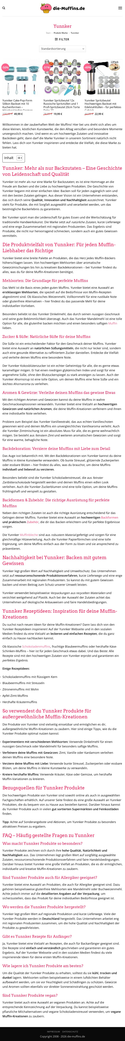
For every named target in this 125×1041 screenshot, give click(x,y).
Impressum (53, 1031)
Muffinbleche (29, 535)
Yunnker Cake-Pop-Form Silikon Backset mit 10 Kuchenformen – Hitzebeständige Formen (17, 105)
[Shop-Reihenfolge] (62, 49)
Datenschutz (70, 1031)
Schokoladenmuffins (36, 646)
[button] (3, 8)
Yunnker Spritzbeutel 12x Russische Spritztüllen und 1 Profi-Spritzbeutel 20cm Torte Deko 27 (61, 105)
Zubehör (33, 522)
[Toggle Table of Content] (17, 158)
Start (48, 32)
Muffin (112, 323)
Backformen (109, 517)
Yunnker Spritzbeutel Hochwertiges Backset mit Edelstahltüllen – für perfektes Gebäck (103, 105)
